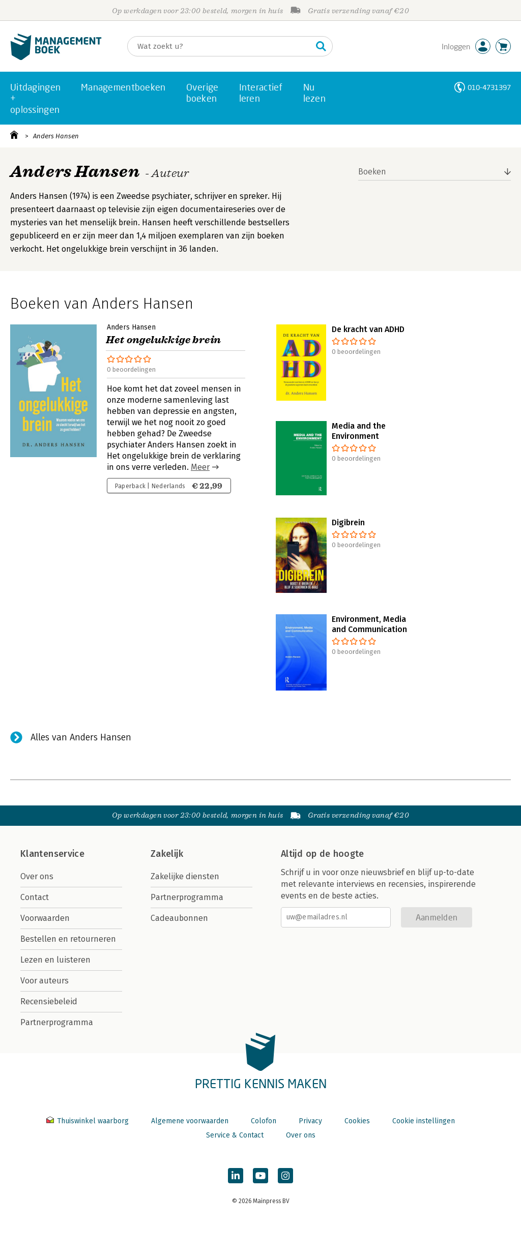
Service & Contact (235, 1135)
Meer (200, 467)
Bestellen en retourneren (68, 939)
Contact (34, 897)
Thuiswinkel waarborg (88, 1121)
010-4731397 (489, 87)
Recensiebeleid (48, 1001)
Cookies (357, 1121)
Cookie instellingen (423, 1121)
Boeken (372, 171)
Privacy (310, 1121)
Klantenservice (52, 853)
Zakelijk (167, 853)
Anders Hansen (56, 136)
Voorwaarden (45, 918)
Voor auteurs (44, 980)
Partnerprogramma (56, 1022)
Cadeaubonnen (179, 918)
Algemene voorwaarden (189, 1121)
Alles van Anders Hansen (81, 737)
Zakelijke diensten (185, 876)
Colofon (263, 1121)
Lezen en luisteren (55, 960)
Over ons (36, 876)
